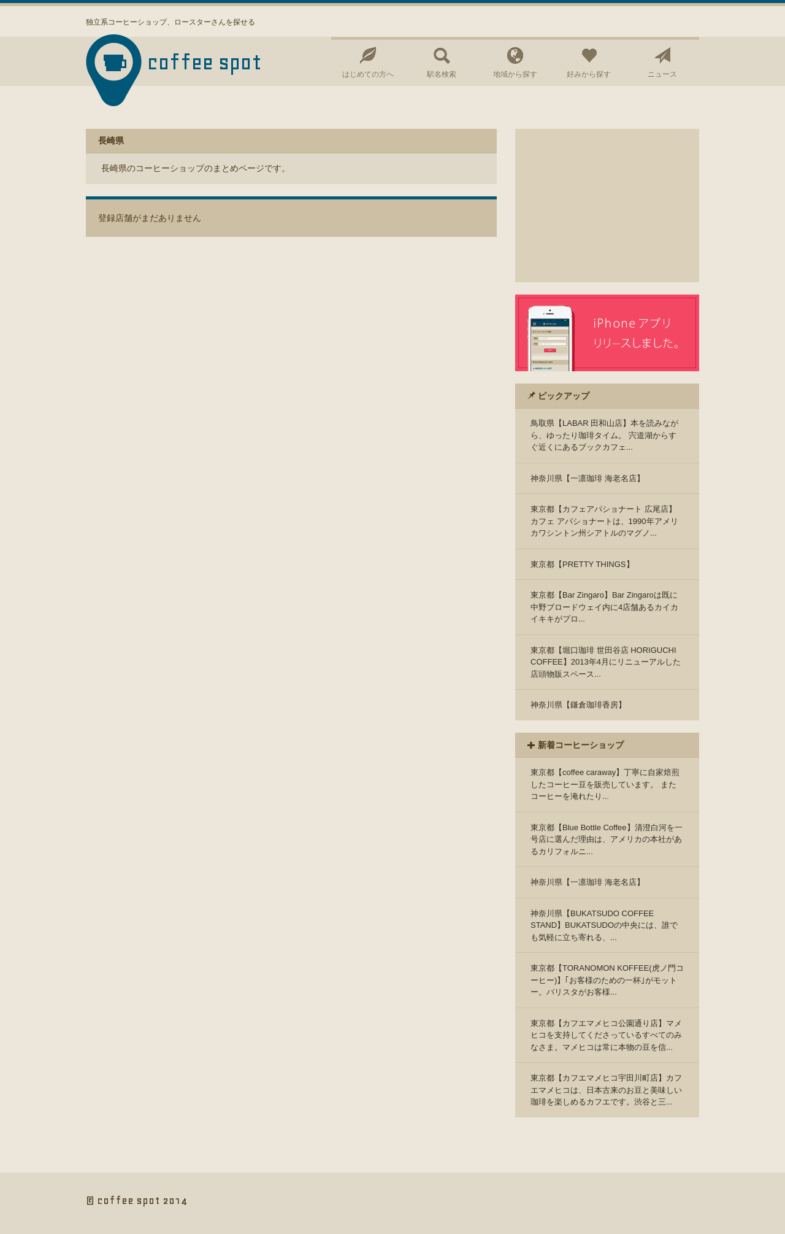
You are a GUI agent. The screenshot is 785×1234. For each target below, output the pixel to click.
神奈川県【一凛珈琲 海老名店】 (587, 478)
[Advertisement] (607, 205)
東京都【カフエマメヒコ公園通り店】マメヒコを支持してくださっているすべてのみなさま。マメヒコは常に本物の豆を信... (606, 1035)
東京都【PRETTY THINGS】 (582, 564)
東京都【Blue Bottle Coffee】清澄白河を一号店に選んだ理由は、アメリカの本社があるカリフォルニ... (606, 839)
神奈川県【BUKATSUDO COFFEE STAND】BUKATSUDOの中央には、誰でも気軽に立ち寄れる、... (604, 925)
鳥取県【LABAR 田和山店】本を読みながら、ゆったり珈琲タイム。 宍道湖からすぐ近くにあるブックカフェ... (604, 435)
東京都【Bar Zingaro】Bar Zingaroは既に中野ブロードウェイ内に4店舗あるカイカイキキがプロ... (604, 606)
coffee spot (204, 62)
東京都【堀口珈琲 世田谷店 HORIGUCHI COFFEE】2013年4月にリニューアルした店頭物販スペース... (605, 662)
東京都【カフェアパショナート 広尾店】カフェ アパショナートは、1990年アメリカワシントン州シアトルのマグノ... (604, 521)
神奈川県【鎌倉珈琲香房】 (578, 704)
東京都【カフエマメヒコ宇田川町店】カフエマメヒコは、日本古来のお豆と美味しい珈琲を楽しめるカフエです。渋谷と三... (606, 1089)
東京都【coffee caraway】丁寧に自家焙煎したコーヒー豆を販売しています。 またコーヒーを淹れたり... (605, 784)
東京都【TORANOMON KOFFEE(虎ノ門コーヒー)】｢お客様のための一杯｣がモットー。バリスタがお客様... (607, 980)
